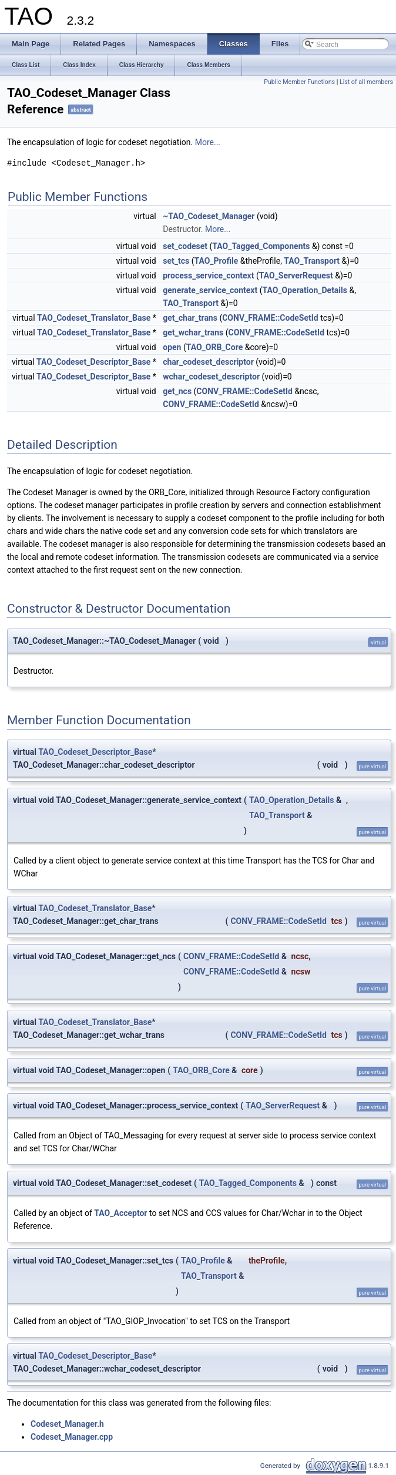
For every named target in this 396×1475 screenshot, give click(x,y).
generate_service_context (210, 290)
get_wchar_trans (193, 332)
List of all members (366, 82)
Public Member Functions (299, 82)
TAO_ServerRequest (296, 275)
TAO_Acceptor (120, 1213)
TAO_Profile (216, 261)
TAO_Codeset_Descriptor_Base (93, 362)
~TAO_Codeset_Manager (208, 216)
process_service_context (208, 275)
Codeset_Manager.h (67, 1424)
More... (207, 142)
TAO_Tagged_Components (261, 246)
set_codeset (185, 246)
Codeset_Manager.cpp (72, 1437)
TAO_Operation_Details (304, 290)
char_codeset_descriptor (208, 362)
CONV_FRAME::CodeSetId (270, 317)
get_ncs (177, 391)
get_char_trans (190, 317)
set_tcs (176, 261)
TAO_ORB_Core (214, 347)
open (172, 347)
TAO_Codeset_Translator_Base (93, 317)
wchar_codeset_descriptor (211, 376)
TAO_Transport (312, 261)
